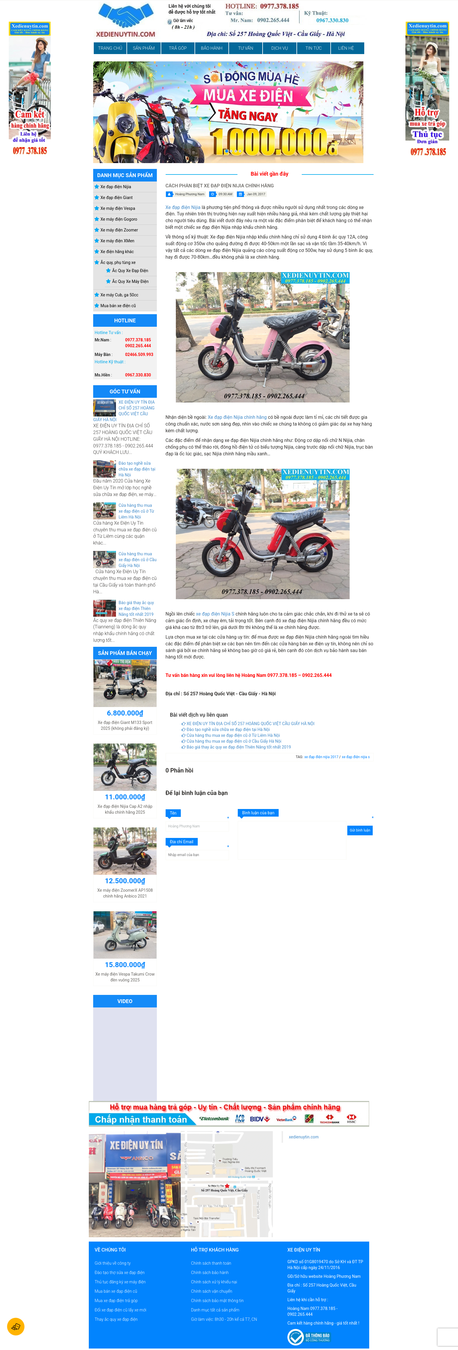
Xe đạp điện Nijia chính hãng (237, 417)
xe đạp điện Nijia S (215, 614)
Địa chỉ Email (182, 841)
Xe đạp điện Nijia (183, 207)
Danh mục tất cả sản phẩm (215, 1310)
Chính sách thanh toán (211, 1263)
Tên (173, 813)
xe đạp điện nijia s (356, 757)
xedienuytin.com (304, 1137)
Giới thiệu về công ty (113, 1263)
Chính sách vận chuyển (211, 1291)
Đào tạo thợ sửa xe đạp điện (120, 1272)
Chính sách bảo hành (210, 1272)
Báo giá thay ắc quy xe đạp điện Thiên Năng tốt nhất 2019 (136, 608)
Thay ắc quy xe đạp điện (116, 1319)
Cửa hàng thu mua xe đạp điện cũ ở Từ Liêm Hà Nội (136, 511)
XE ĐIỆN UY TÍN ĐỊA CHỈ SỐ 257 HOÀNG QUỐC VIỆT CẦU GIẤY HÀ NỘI (248, 723)
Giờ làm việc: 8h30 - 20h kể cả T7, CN (224, 1319)
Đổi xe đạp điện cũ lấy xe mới (120, 1310)
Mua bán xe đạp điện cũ (116, 1291)
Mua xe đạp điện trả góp (116, 1300)
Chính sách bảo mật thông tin (217, 1300)
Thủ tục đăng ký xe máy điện (120, 1282)
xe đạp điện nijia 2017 (321, 757)
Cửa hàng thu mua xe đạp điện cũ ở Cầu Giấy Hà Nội (138, 560)
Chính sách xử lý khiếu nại (214, 1282)
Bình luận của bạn (258, 812)
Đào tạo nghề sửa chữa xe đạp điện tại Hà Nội (137, 469)
